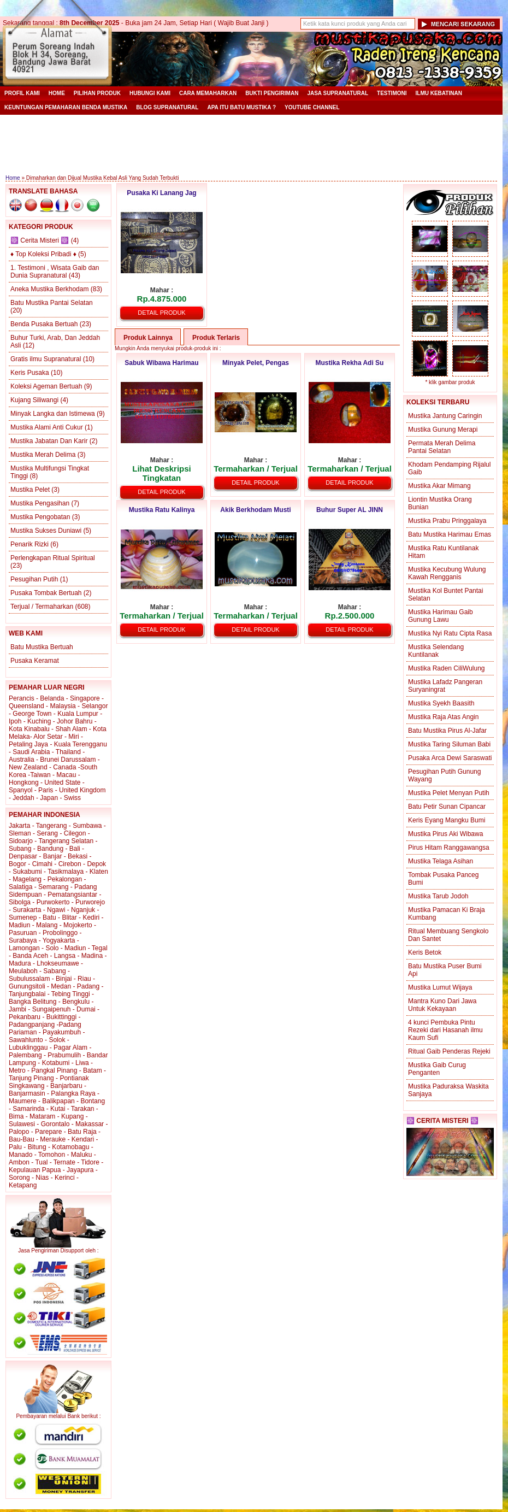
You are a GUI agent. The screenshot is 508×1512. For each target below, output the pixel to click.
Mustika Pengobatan (40, 517)
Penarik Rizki (29, 544)
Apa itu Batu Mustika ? (241, 107)
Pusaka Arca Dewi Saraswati (450, 758)
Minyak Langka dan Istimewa (52, 413)
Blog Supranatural (167, 107)
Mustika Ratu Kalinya (162, 510)
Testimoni (391, 93)
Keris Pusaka (29, 372)
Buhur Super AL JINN (349, 510)
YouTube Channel (312, 107)
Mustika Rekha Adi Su (350, 363)
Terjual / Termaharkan (41, 606)
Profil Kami (22, 93)
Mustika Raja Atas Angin (443, 717)
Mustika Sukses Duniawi (45, 530)
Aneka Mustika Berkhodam (49, 289)
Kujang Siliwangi (34, 400)
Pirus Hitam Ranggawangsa (448, 847)
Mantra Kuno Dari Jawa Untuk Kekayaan (442, 1005)
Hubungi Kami (149, 93)
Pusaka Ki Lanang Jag (161, 193)
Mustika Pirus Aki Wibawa (445, 834)
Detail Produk (161, 312)
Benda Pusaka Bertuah (44, 324)
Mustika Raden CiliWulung (446, 668)
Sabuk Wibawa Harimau (161, 363)
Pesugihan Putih (34, 579)
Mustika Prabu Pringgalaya (447, 521)
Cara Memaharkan (208, 93)
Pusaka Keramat (34, 660)
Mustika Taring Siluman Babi (449, 744)
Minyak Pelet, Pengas (255, 363)
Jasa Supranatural (337, 93)
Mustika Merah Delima (42, 454)
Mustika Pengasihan (39, 503)
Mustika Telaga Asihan (440, 861)
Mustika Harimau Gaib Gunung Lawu (440, 615)
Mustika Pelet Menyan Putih (448, 793)
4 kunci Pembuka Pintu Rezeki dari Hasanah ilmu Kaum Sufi (445, 1030)
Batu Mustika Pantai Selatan (51, 303)
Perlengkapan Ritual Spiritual (52, 558)
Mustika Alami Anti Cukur (46, 427)
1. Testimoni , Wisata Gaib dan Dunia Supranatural (54, 271)
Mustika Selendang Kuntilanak (436, 650)
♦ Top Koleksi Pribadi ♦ (43, 254)
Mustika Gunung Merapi (442, 429)
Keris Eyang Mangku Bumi (446, 820)
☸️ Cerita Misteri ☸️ (39, 240)
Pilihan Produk (97, 93)
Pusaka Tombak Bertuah (46, 593)
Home (57, 93)
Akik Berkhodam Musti (255, 510)
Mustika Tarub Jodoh (438, 896)
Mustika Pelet (30, 489)
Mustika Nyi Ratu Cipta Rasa (450, 633)
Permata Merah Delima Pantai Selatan (441, 447)
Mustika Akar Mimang (439, 486)
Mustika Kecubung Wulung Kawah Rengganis (447, 573)
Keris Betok (424, 952)
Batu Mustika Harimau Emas (449, 534)
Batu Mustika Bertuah (41, 647)
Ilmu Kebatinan (439, 93)
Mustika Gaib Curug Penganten (437, 1068)
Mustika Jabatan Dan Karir (48, 441)
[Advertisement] (251, 144)
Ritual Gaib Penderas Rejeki (449, 1051)
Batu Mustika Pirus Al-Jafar (447, 730)
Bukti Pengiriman (271, 93)
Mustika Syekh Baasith (441, 703)
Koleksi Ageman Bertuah (46, 386)
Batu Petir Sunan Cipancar (447, 806)
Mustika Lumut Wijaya (440, 987)
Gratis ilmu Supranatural (45, 359)
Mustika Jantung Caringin (445, 416)
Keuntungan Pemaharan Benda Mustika (65, 107)
